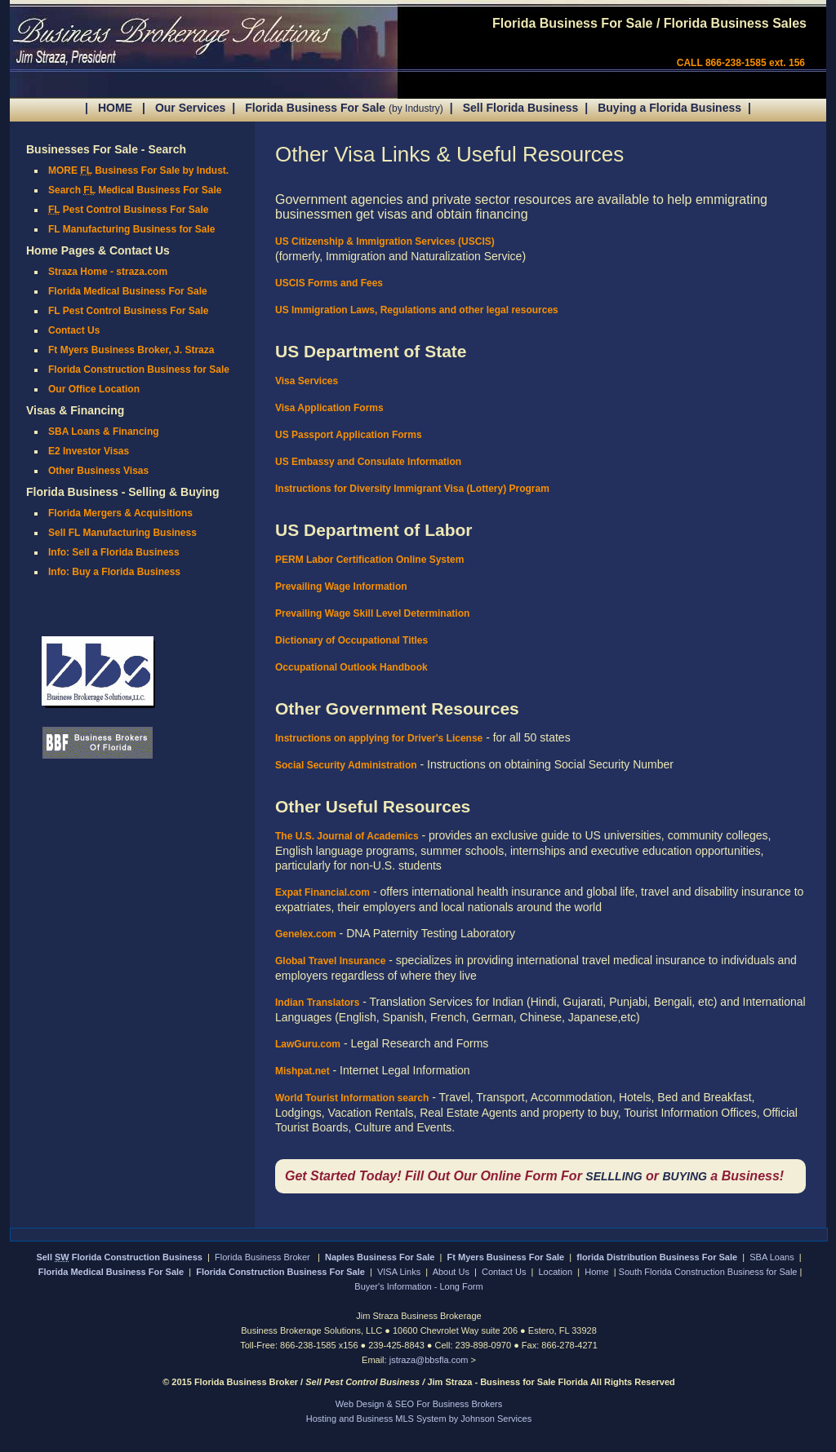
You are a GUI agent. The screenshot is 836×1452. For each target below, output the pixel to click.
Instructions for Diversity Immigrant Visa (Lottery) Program (412, 488)
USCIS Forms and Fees (329, 283)
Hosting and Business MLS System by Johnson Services (418, 1418)
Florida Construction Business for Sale (138, 369)
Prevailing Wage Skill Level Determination (372, 613)
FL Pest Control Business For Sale (128, 311)
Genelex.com (305, 934)
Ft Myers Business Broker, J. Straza (131, 350)
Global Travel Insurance (330, 961)
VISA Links (398, 1272)
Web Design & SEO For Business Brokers (419, 1404)
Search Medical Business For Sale (135, 190)
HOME (115, 107)
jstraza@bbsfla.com (430, 1360)
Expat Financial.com (322, 892)
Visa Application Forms (329, 408)
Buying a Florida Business (669, 107)
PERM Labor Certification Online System (369, 559)
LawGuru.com (307, 1044)
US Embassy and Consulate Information (368, 461)
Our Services (190, 107)
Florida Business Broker (264, 1257)
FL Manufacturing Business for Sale (131, 229)
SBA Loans (771, 1257)
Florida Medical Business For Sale (127, 291)
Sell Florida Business (521, 107)
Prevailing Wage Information (341, 586)
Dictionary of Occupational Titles (351, 640)
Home (596, 1272)
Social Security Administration (346, 765)
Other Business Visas (98, 470)
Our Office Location (94, 389)
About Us (451, 1272)
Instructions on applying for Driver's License (378, 738)
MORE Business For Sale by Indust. (138, 170)
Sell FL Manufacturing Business (122, 532)
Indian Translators (317, 1002)
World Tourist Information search (352, 1098)
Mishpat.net (302, 1071)
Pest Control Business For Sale (128, 209)
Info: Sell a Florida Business (114, 552)
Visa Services (306, 381)
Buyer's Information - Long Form (418, 1286)
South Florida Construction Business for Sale (708, 1272)
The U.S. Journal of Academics (347, 836)
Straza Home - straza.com (107, 271)
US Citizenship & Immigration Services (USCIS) (385, 241)
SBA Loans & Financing (103, 431)
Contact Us (74, 330)
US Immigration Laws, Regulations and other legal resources (416, 310)
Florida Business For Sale (344, 107)
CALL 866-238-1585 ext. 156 (741, 63)
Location (556, 1272)
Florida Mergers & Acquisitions (120, 513)
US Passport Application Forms (348, 434)
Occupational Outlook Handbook (351, 667)
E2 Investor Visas (88, 451)
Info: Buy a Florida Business (114, 572)
